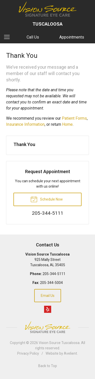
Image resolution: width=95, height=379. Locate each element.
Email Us (47, 296)
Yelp (47, 309)
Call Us (33, 37)
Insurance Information (25, 124)
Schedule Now (46, 199)
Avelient (70, 353)
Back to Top (47, 366)
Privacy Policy (28, 353)
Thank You (24, 144)
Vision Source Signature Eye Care (47, 327)
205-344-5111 (54, 274)
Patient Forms (74, 118)
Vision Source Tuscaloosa (59, 343)
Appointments (71, 37)
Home (67, 124)
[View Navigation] (8, 37)
